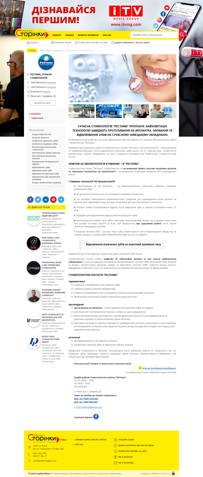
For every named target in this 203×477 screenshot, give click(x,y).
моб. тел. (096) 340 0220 (86, 398)
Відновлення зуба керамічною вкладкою (46, 178)
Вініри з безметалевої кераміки (46, 182)
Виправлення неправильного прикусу (45, 162)
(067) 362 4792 (39, 453)
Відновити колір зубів (42, 170)
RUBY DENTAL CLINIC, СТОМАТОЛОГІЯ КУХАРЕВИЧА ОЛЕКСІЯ (51, 240)
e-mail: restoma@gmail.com (88, 407)
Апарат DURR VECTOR (41, 134)
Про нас (107, 35)
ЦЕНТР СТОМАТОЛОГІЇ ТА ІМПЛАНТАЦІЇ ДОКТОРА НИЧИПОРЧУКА (52, 317)
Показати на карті (42, 103)
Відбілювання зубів (41, 167)
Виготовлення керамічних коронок (44, 157)
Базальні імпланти (40, 137)
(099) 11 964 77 (39, 456)
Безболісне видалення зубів (45, 140)
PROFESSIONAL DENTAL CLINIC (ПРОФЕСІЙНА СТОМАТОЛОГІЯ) (52, 265)
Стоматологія (37, 118)
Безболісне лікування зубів (44, 144)
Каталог (56, 35)
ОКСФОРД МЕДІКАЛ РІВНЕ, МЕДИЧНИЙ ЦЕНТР (53, 214)
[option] (81, 111)
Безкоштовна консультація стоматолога (44, 148)
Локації (69, 35)
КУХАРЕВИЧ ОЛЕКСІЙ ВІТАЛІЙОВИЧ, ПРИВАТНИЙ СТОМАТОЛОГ (53, 293)
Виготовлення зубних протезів (46, 152)
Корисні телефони (88, 35)
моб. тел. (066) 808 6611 (86, 402)
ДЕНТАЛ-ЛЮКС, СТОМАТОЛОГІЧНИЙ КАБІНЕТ (50, 339)
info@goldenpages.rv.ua (45, 460)
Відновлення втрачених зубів (45, 173)
